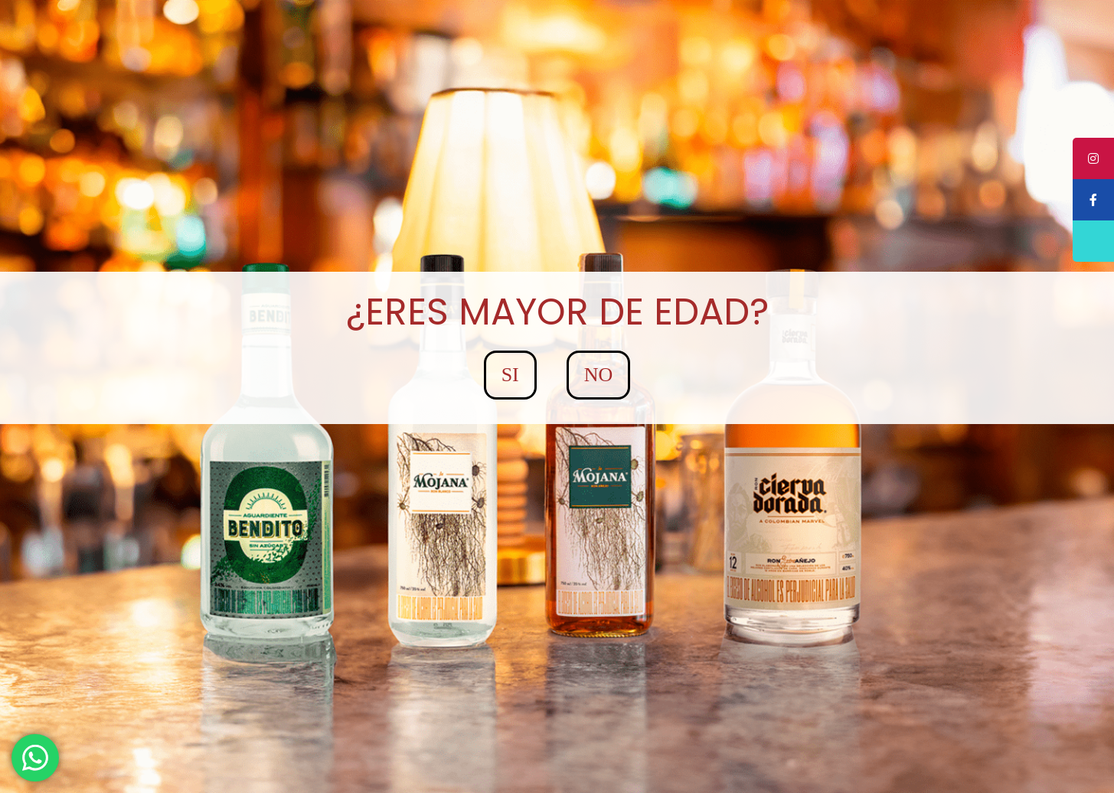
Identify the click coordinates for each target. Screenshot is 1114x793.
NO (598, 375)
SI (510, 375)
